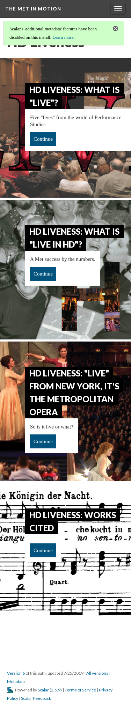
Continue (43, 139)
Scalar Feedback (36, 698)
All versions (97, 673)
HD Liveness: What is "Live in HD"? (74, 237)
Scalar (43, 689)
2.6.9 (55, 689)
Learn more (62, 37)
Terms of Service (80, 689)
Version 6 (16, 673)
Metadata (16, 681)
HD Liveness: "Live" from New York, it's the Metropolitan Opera (74, 392)
